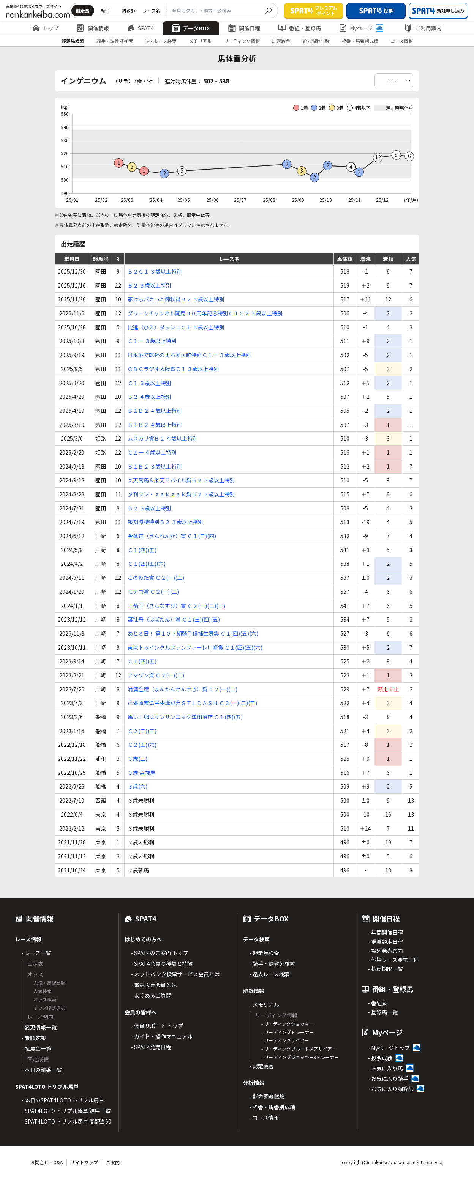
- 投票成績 (380, 1058)
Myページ (361, 28)
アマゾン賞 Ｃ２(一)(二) (156, 675)
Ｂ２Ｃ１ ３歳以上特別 (155, 271)
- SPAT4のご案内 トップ (159, 953)
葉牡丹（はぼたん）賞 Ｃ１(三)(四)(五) (174, 619)
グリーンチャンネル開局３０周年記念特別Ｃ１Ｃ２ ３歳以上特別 (205, 313)
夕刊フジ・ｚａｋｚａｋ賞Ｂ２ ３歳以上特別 (181, 494)
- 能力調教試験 (266, 1096)
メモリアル (200, 41)
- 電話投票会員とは (154, 985)
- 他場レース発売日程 (393, 959)
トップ (45, 28)
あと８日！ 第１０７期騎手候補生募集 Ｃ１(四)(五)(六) (193, 633)
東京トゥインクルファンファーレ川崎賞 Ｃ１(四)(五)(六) (195, 647)
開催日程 (244, 28)
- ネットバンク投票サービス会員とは (175, 974)
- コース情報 (264, 1117)
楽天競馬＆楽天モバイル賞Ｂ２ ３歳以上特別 (181, 480)
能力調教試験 (316, 41)
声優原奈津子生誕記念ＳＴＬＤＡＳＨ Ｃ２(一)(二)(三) (192, 703)
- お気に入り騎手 (388, 1078)
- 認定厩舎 (261, 1066)
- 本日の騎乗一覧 (41, 1070)
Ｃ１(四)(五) (142, 550)
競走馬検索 (73, 41)
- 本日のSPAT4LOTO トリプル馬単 (62, 1100)
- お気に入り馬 (385, 1068)
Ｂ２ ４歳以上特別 (149, 396)
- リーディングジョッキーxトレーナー (300, 1057)
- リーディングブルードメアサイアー (298, 1048)
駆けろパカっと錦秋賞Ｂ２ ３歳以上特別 (176, 299)
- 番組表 (377, 1003)
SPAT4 (140, 28)
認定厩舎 (281, 41)
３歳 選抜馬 (141, 772)
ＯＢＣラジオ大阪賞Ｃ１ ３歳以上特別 (173, 369)
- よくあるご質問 (151, 995)
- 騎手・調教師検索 (272, 963)
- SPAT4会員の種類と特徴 (162, 963)
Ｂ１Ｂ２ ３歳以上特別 (155, 466)
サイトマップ (84, 1162)
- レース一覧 (36, 953)
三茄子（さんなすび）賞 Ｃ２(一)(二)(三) (176, 605)
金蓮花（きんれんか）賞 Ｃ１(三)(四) (172, 536)
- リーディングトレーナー (287, 1032)
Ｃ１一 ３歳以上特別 (152, 341)
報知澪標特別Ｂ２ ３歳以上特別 (165, 522)
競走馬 (83, 10)
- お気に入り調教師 (391, 1088)
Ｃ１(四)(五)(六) (147, 563)
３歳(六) (137, 786)
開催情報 (93, 28)
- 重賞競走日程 (385, 941)
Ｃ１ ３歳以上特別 (149, 383)
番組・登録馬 (299, 28)
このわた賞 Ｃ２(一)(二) (156, 577)
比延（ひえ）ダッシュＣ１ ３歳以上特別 (176, 327)
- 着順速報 (33, 1038)
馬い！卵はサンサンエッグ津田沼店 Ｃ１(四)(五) (185, 717)
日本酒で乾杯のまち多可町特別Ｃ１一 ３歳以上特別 (189, 355)
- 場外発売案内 (385, 950)
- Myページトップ (389, 1047)
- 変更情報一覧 (39, 1027)
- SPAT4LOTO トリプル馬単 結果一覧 (66, 1110)
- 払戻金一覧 (36, 1048)
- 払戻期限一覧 (385, 969)
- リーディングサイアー (285, 1040)
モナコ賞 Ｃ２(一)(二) (153, 591)
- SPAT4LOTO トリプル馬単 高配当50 (66, 1121)
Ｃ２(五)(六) (142, 744)
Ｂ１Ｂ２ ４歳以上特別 (155, 410)
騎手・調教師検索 (114, 41)
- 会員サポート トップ (157, 1025)
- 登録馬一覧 (383, 1012)
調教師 (128, 10)
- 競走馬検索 (264, 953)
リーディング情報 (242, 41)
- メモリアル (264, 1004)
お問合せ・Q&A (46, 1162)
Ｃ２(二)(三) (142, 731)
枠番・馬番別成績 (360, 41)
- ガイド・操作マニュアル (162, 1036)
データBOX (191, 28)
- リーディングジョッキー (287, 1023)
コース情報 (401, 41)
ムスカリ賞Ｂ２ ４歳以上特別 (163, 438)
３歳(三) (137, 758)
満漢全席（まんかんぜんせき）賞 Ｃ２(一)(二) (182, 689)
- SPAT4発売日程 (151, 1047)
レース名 (151, 10)
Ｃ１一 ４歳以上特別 (152, 452)
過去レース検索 (161, 41)
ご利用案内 (423, 28)
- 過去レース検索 (269, 974)
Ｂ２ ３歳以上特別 (149, 285)
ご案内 (113, 1162)
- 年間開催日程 (385, 932)
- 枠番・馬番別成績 (272, 1107)
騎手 (105, 10)
